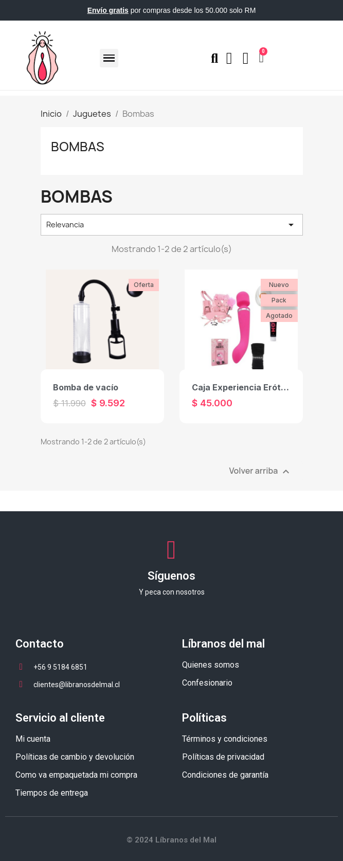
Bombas (77, 146)
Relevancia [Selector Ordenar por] (171, 225)
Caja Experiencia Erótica (242, 387)
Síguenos (171, 575)
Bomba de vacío (85, 387)
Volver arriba (260, 471)
